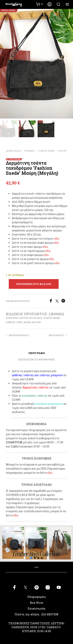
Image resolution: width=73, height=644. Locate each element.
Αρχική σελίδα (13, 151)
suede (19, 322)
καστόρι (36, 322)
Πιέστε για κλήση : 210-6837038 (36, 614)
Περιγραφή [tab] (36, 353)
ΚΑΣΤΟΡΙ (62, 151)
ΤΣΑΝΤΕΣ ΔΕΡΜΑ (46, 151)
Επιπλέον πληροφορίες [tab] (36, 359)
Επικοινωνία (36, 608)
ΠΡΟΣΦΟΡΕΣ (35, 318)
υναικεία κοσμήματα (49, 404)
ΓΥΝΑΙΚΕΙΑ (29, 151)
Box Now (36, 602)
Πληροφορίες (36, 597)
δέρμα (27, 322)
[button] (39, 4)
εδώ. (57, 238)
